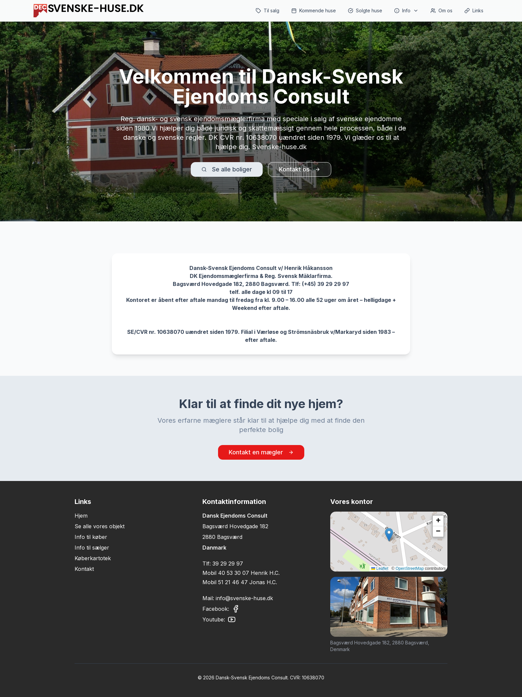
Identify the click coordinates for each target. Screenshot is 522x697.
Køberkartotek (93, 558)
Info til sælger (92, 547)
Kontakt (84, 569)
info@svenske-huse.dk (244, 598)
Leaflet (379, 568)
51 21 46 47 (233, 582)
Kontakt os (299, 169)
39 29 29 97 (227, 563)
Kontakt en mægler (261, 452)
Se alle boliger (226, 169)
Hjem (81, 515)
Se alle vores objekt (100, 526)
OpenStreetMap (409, 568)
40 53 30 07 (233, 573)
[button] (389, 535)
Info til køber (91, 537)
